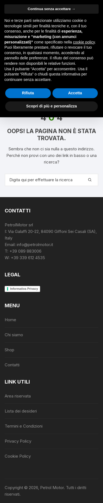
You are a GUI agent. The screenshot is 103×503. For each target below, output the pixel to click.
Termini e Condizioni (24, 426)
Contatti (12, 364)
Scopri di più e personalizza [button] (51, 106)
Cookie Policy (18, 456)
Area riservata (18, 396)
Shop (9, 349)
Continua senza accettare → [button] (51, 9)
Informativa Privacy (24, 288)
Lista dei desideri (21, 411)
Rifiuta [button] (28, 93)
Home (10, 319)
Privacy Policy (18, 441)
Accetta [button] (75, 93)
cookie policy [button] (84, 42)
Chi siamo (14, 334)
